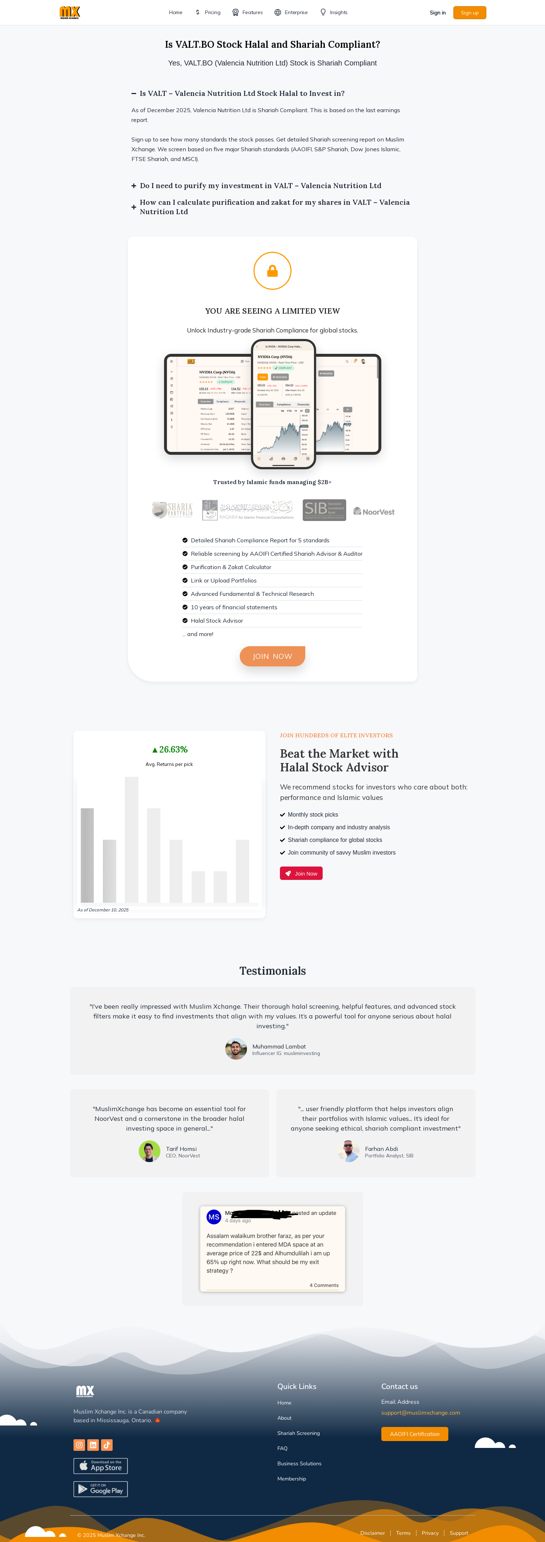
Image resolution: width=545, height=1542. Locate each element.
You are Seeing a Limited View (272, 311)
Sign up (470, 12)
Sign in (438, 12)
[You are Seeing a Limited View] (272, 271)
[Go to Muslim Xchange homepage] (70, 11)
